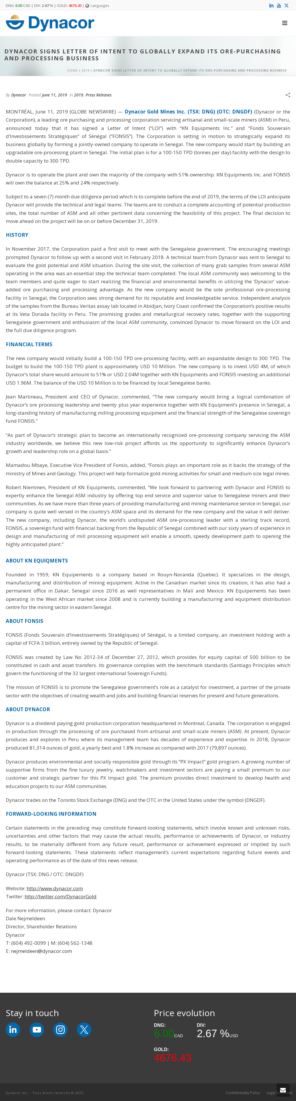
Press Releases (99, 95)
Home (72, 70)
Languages (97, 5)
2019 (86, 70)
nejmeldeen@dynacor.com (41, 951)
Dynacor (18, 95)
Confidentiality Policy (242, 1093)
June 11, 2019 (54, 95)
